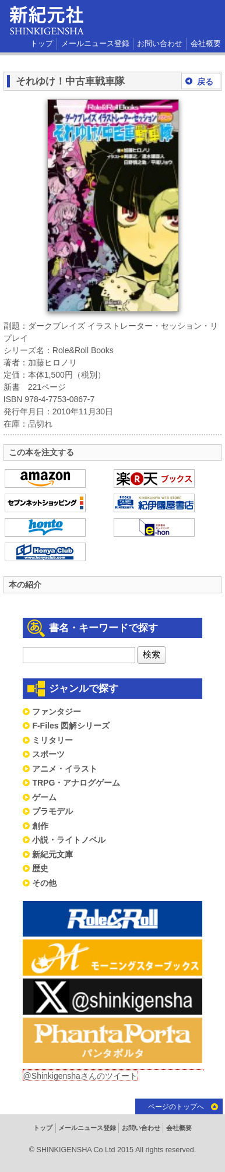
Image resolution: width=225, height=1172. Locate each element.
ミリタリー (52, 740)
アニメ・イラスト (64, 768)
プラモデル (52, 811)
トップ (41, 44)
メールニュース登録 (95, 44)
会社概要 (206, 44)
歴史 (40, 868)
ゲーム (44, 797)
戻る (205, 81)
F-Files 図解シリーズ (71, 725)
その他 (44, 883)
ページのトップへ (176, 1107)
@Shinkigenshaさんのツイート (80, 1076)
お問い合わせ (159, 44)
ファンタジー (56, 711)
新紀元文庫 (52, 854)
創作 (40, 825)
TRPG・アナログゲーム (76, 782)
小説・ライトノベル (69, 839)
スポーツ (48, 754)
